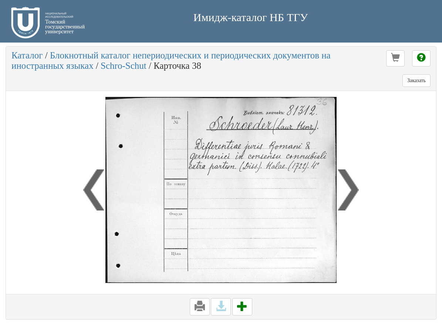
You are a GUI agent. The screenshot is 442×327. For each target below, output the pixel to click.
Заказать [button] (416, 80)
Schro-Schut (123, 66)
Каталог (27, 55)
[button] (395, 58)
